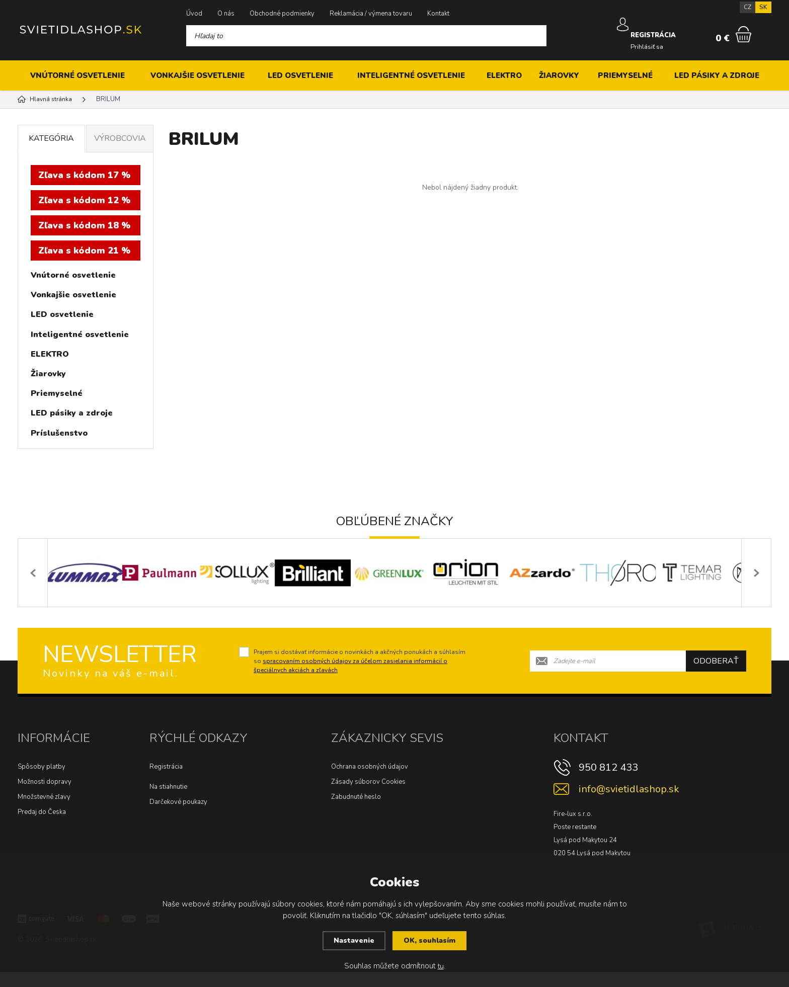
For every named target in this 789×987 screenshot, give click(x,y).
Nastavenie (353, 941)
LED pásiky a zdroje (716, 75)
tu (440, 966)
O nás (225, 13)
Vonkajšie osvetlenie (197, 75)
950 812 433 (608, 782)
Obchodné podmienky (282, 13)
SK (763, 7)
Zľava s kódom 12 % (84, 200)
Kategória (51, 138)
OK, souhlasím (430, 941)
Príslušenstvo (59, 433)
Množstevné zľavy (44, 811)
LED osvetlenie (300, 75)
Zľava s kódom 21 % (84, 250)
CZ (747, 7)
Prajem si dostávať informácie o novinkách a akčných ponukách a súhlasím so (359, 676)
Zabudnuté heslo (356, 811)
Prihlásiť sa (648, 40)
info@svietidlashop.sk (629, 804)
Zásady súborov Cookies (368, 796)
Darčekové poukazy (178, 816)
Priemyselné (625, 75)
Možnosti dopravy (44, 796)
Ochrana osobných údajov (369, 781)
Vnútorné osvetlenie (77, 75)
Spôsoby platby (41, 781)
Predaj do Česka (42, 827)
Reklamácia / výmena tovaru (371, 13)
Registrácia (166, 781)
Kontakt (438, 13)
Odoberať (716, 676)
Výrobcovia (120, 138)
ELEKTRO (504, 75)
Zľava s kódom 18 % (84, 225)
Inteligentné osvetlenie (411, 75)
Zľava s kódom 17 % (84, 175)
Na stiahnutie (168, 801)
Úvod (194, 13)
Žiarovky (559, 75)
